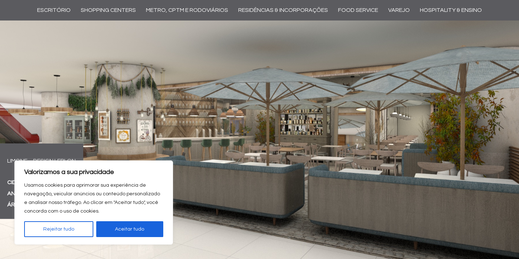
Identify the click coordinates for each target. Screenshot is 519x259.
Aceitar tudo (129, 229)
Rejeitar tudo (58, 229)
